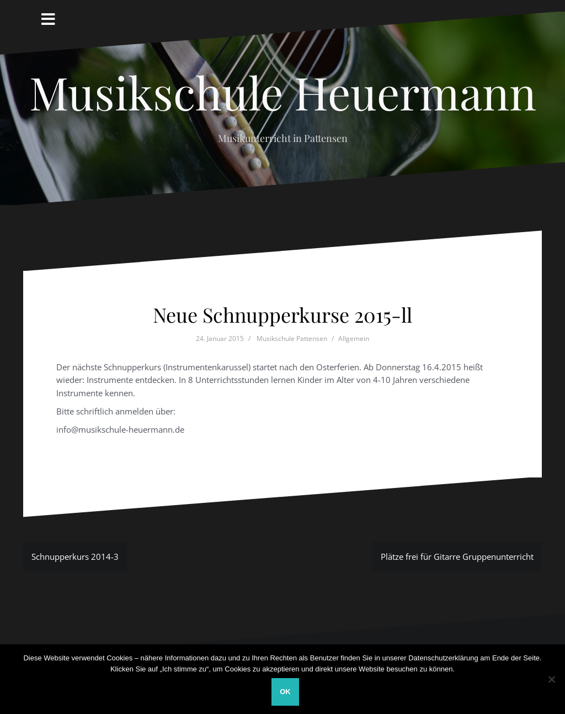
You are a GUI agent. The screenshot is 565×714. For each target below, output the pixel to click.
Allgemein (353, 338)
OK (285, 691)
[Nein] (551, 679)
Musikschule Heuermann (282, 91)
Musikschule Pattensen (292, 338)
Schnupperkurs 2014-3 (75, 556)
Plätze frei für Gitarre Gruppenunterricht (457, 556)
